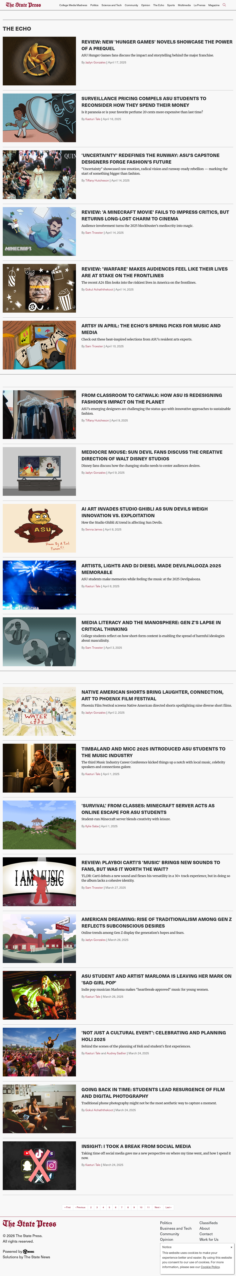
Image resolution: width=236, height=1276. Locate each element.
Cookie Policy (210, 1267)
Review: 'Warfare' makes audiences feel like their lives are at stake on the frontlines (154, 272)
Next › (158, 1207)
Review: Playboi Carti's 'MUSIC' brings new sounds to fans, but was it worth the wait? (150, 865)
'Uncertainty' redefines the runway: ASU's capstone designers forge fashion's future (150, 158)
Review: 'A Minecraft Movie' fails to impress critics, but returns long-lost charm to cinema (155, 215)
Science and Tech (112, 5)
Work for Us (208, 1239)
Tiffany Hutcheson (97, 180)
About (204, 1228)
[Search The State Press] (224, 5)
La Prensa (199, 5)
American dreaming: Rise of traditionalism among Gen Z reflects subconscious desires (156, 922)
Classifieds (208, 1222)
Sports (171, 5)
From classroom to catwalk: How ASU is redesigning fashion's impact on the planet (151, 398)
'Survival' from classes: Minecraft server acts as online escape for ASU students (148, 808)
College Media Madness (73, 5)
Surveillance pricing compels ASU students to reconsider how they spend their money (143, 101)
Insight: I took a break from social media (136, 1146)
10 (141, 1207)
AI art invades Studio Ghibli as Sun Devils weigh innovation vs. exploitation (144, 511)
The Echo (158, 5)
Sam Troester (94, 232)
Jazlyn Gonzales (95, 62)
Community (131, 5)
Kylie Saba (92, 826)
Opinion (145, 5)
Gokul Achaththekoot (99, 289)
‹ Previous (80, 1207)
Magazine (214, 5)
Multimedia (184, 5)
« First (68, 1207)
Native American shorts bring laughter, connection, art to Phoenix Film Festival (152, 695)
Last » (168, 1207)
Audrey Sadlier (116, 1053)
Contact (206, 1233)
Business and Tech (176, 1228)
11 (148, 1207)
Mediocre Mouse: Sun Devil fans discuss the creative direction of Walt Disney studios (152, 455)
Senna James (94, 529)
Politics (94, 5)
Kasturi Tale (92, 119)
